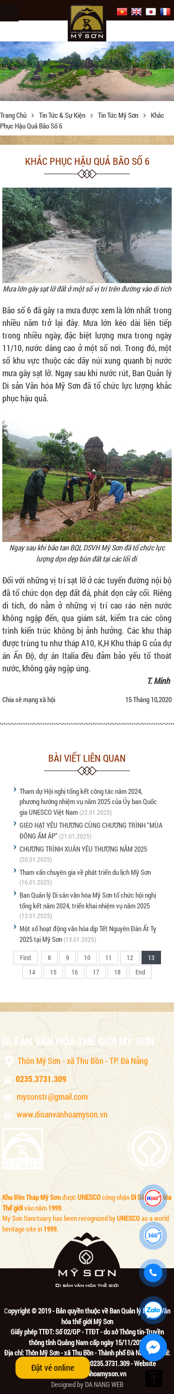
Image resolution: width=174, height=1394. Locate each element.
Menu (9, 12)
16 (74, 972)
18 (117, 972)
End (140, 972)
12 (130, 957)
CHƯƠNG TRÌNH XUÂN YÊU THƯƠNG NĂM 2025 (83, 848)
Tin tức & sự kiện (63, 115)
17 (96, 972)
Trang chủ (14, 115)
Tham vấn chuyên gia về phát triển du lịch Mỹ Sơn (85, 872)
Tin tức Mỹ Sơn (119, 115)
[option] (87, 71)
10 (87, 957)
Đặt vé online (53, 1367)
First (25, 957)
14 (32, 972)
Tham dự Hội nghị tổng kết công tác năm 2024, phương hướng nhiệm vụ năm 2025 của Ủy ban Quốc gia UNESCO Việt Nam (88, 801)
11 (108, 957)
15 (53, 972)
